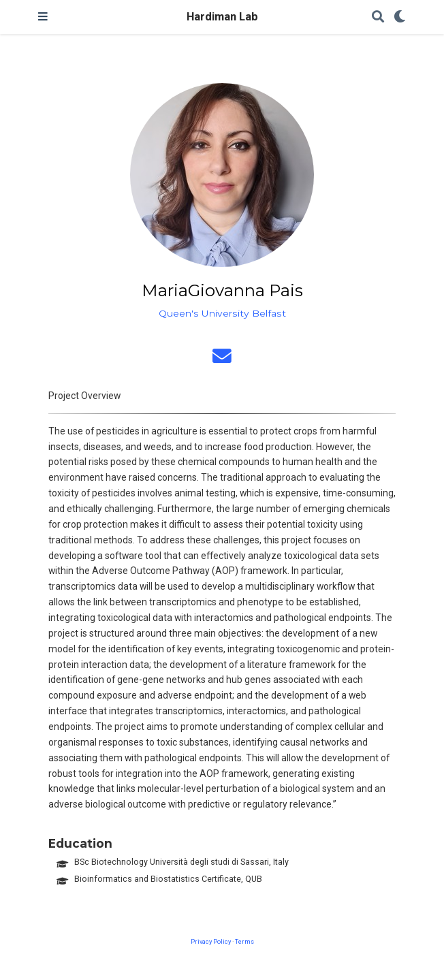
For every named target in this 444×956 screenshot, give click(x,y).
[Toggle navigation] (43, 17)
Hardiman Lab (222, 16)
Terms (244, 941)
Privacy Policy (211, 941)
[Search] (378, 17)
